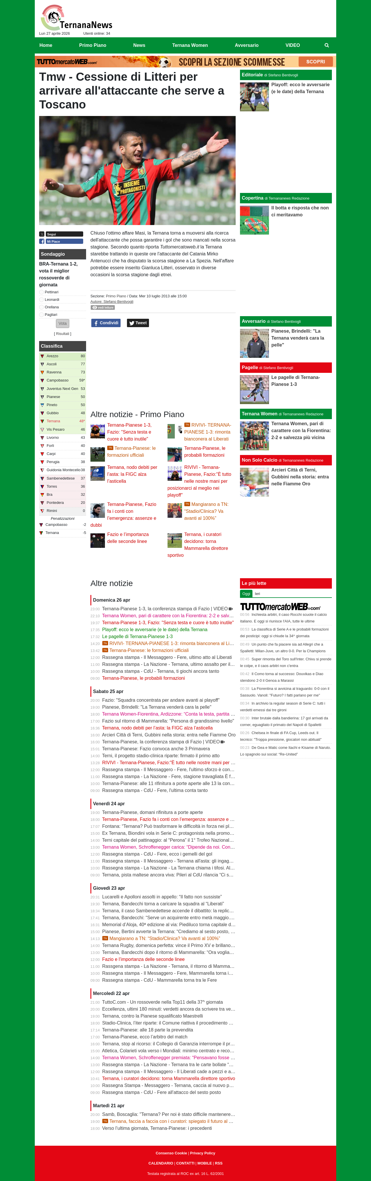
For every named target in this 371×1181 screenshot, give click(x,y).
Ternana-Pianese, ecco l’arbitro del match (144, 1036)
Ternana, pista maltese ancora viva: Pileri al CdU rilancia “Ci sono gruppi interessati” (188, 874)
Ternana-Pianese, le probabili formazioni (143, 678)
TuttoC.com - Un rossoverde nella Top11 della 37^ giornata (162, 1002)
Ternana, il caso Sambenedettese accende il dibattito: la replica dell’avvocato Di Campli (191, 910)
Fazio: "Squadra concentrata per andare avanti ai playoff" (161, 700)
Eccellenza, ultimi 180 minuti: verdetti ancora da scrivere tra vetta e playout (179, 1009)
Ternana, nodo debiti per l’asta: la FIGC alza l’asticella (132, 474)
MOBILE (204, 1163)
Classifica (52, 346)
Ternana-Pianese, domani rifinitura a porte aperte (152, 812)
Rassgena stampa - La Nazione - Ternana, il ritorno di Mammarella (170, 966)
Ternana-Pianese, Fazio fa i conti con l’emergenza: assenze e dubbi (171, 819)
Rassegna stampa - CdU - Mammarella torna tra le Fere (159, 980)
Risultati (62, 333)
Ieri (257, 594)
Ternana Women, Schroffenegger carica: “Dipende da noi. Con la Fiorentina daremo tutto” (194, 847)
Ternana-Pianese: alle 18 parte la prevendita (147, 1029)
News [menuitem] (139, 45)
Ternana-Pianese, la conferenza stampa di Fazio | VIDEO (161, 741)
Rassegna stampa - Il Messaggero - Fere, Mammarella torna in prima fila (177, 973)
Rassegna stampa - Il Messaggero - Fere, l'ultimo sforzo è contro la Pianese (180, 769)
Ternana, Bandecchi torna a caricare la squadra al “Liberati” (163, 903)
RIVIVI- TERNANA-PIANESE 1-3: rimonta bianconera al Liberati (207, 432)
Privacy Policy (202, 1153)
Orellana (52, 307)
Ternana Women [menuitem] (190, 45)
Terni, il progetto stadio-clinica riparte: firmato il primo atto (161, 755)
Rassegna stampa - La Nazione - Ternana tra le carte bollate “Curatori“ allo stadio (185, 1064)
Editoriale (252, 74)
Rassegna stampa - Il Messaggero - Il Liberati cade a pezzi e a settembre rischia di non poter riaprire (205, 1071)
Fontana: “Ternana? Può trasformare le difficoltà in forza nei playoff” (171, 826)
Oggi (246, 594)
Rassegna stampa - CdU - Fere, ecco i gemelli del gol (157, 854)
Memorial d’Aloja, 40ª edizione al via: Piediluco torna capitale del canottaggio (181, 924)
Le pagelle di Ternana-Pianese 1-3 (137, 636)
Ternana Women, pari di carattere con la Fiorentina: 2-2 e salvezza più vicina (180, 615)
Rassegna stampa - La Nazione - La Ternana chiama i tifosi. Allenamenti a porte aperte (191, 867)
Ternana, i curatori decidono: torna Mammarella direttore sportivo (168, 1078)
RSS (218, 1163)
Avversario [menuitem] (247, 45)
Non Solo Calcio (259, 460)
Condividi (106, 323)
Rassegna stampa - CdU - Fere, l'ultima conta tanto (155, 790)
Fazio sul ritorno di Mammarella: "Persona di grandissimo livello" (168, 720)
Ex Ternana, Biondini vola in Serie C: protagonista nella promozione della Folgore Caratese (195, 833)
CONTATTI (185, 1163)
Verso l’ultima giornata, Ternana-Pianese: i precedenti (157, 1128)
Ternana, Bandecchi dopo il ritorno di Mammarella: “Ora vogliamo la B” (174, 952)
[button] (62, 323)
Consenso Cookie (171, 1153)
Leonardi (52, 299)
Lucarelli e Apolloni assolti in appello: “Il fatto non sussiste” (162, 896)
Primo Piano (116, 296)
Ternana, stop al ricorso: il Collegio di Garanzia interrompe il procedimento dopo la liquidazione (199, 1043)
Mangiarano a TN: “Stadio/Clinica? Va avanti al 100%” (206, 511)
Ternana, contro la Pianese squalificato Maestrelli (152, 1016)
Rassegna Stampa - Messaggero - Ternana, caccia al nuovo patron (171, 1085)
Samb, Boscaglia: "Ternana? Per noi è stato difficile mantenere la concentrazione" (186, 1114)
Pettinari (52, 292)
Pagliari (51, 314)
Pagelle (250, 367)
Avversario (253, 321)
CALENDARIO (160, 1163)
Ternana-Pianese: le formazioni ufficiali (145, 650)
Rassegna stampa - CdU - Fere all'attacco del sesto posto (161, 1092)
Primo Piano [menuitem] (92, 45)
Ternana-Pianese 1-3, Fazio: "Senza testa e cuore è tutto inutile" (129, 432)
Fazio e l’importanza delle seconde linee (143, 959)
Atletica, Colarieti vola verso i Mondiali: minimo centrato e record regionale (178, 1050)
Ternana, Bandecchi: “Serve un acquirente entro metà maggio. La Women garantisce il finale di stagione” (209, 917)
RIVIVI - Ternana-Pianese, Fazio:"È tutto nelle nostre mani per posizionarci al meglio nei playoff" (199, 481)
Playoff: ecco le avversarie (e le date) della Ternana (155, 629)
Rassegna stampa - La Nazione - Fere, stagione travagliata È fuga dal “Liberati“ (183, 776)
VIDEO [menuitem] (292, 45)
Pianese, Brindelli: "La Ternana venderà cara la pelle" (157, 707)
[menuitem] (327, 45)
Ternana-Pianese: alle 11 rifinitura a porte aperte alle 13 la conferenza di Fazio (182, 783)
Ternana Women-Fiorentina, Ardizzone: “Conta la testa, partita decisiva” (175, 714)
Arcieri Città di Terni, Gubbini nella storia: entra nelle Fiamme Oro (169, 734)
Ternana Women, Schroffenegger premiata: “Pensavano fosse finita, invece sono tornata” (193, 1057)
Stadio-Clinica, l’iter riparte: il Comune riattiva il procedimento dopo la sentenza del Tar (190, 1022)
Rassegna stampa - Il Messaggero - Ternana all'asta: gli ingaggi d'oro (173, 860)
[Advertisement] (286, 275)
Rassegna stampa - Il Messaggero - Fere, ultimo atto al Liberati (167, 657)
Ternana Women (259, 413)
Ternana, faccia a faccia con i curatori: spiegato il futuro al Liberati (173, 1121)
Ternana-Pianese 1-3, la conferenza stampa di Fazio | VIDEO (165, 608)
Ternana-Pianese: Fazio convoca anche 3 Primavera (156, 748)
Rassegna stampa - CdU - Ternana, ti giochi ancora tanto (160, 671)
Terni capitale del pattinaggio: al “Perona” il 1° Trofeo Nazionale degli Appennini (183, 840)
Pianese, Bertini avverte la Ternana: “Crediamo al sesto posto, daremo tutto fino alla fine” (193, 931)
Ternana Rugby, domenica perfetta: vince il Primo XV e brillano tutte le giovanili (183, 945)
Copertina (252, 198)
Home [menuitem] (45, 45)
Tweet (138, 323)
